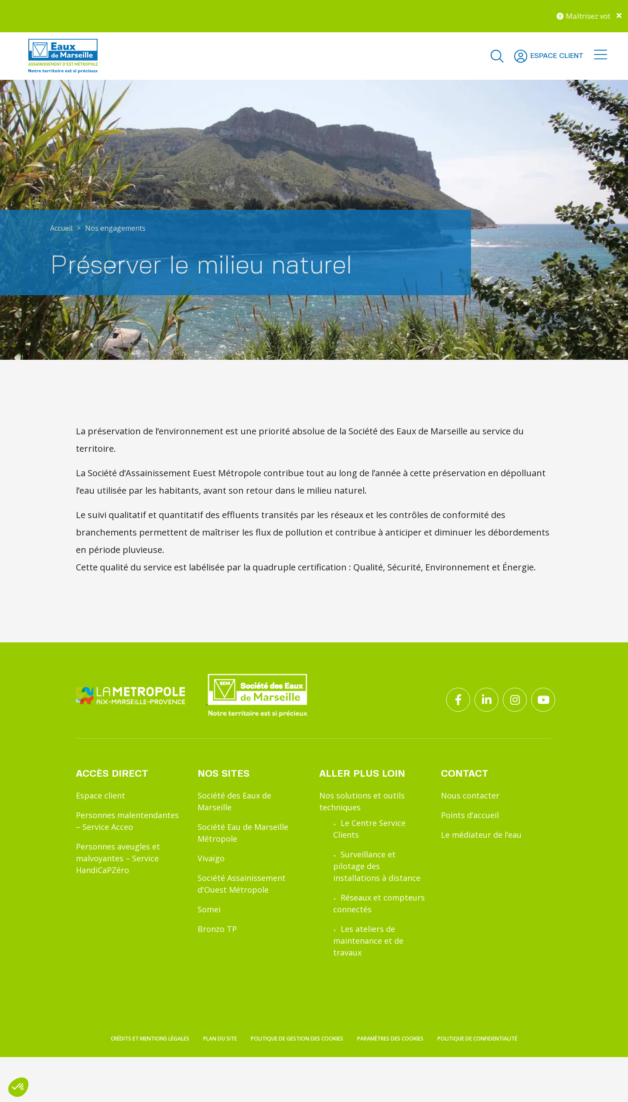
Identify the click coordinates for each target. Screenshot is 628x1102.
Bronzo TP (217, 929)
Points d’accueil (470, 815)
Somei (209, 909)
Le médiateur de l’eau (481, 834)
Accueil (61, 228)
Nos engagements (115, 228)
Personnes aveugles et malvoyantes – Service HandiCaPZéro (118, 858)
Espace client (100, 795)
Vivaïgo (211, 858)
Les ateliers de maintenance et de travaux (368, 941)
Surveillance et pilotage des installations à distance (376, 866)
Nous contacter (470, 795)
